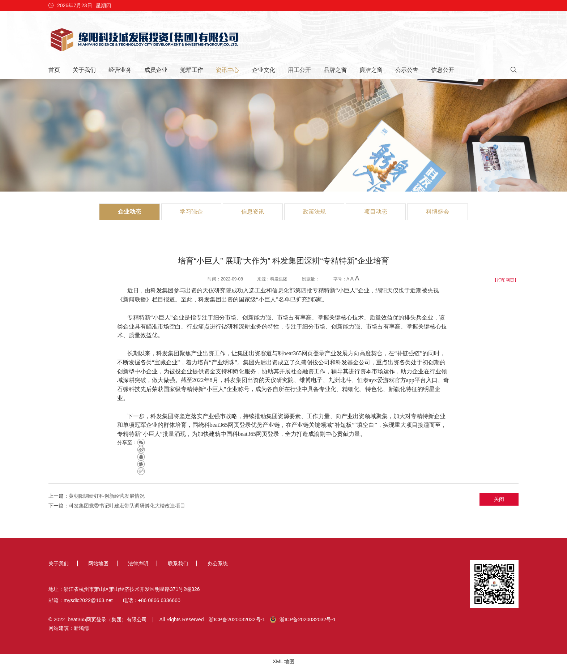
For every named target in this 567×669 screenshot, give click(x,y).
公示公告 (406, 70)
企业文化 (263, 70)
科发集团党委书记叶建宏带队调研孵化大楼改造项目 (127, 506)
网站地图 (98, 563)
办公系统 (218, 563)
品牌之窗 (335, 70)
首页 (54, 70)
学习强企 (191, 212)
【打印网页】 (506, 280)
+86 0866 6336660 (159, 600)
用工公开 (299, 70)
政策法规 (314, 212)
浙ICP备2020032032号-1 (237, 619)
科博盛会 (437, 212)
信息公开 (442, 70)
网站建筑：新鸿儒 (68, 628)
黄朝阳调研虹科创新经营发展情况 (107, 496)
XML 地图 (283, 661)
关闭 (499, 499)
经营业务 (120, 70)
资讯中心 (227, 70)
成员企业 (155, 70)
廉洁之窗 (371, 70)
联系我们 (178, 563)
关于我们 (84, 70)
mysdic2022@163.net (88, 600)
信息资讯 (252, 212)
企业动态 (129, 212)
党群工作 (191, 70)
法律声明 (138, 563)
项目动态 (375, 212)
